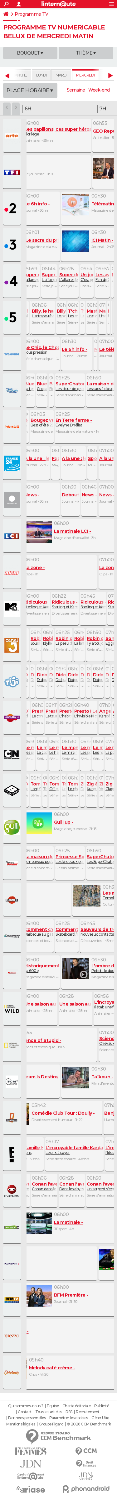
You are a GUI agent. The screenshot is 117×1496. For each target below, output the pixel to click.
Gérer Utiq (100, 1418)
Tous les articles (48, 1412)
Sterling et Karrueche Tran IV (49, 604)
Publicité (101, 1406)
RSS (69, 1412)
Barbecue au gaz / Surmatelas (50, 931)
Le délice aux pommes (75, 859)
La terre (32, 386)
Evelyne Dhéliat (74, 422)
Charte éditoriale (76, 1406)
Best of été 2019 (46, 422)
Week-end (99, 90)
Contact (25, 1412)
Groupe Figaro (51, 1424)
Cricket (44, 386)
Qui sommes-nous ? (25, 1406)
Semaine (76, 90)
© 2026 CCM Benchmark (89, 1424)
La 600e (50, 968)
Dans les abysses (81, 1186)
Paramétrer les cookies (68, 1418)
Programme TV (31, 14)
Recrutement (88, 1412)
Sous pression (52, 349)
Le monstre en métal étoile (27, 1186)
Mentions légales (20, 1424)
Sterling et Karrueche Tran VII (77, 604)
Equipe (53, 1406)
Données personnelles (27, 1418)
